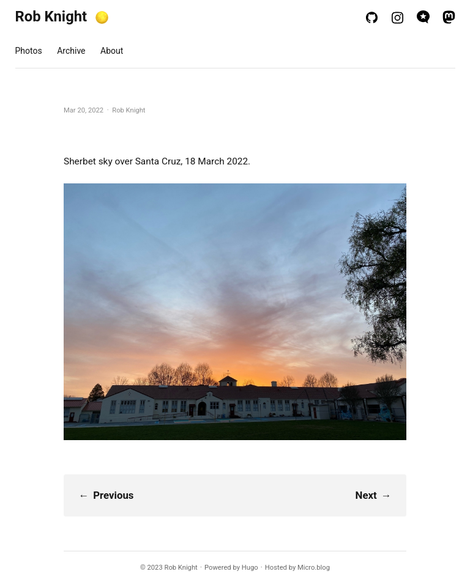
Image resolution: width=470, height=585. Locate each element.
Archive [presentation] (71, 51)
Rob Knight (51, 16)
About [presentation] (111, 51)
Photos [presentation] (28, 51)
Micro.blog (313, 568)
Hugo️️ (250, 568)
